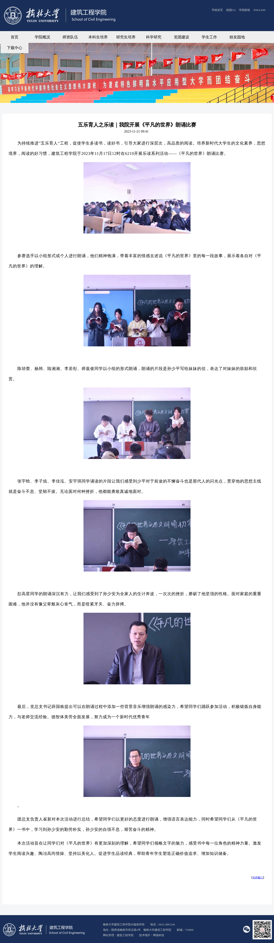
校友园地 (237, 37)
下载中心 (14, 48)
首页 (14, 37)
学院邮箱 (244, 10)
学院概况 (42, 37)
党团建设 (181, 37)
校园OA (231, 10)
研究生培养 (126, 37)
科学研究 (153, 37)
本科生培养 (98, 37)
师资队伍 (70, 37)
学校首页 (217, 10)
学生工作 (209, 37)
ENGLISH (259, 10)
